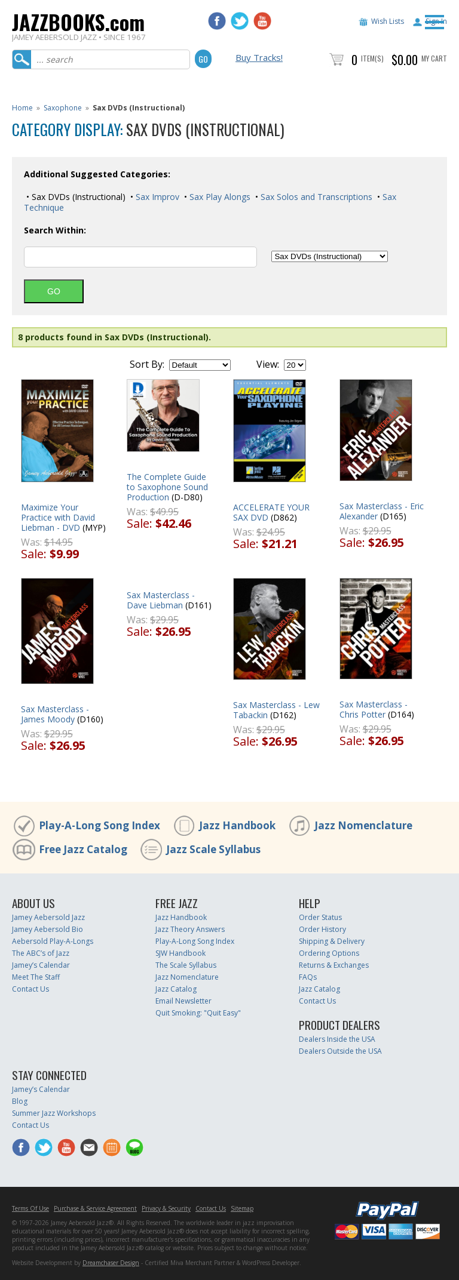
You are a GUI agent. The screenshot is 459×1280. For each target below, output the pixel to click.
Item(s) (372, 58)
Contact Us (30, 989)
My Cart (434, 58)
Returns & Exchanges (334, 965)
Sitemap (242, 1208)
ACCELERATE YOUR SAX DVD (271, 512)
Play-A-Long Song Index (99, 825)
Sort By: (147, 364)
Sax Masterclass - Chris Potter (373, 709)
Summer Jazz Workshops (54, 1113)
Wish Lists (387, 21)
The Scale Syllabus (185, 965)
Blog (19, 1101)
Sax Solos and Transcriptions (315, 196)
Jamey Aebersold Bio (47, 929)
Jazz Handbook (237, 825)
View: (267, 364)
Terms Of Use (30, 1208)
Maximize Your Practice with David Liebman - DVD (58, 517)
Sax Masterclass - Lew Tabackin (276, 710)
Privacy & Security (166, 1208)
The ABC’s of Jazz (40, 953)
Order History (322, 929)
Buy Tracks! (259, 57)
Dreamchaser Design (110, 1263)
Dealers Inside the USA (337, 1039)
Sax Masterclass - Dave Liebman (161, 600)
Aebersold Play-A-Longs (52, 941)
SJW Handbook (180, 953)
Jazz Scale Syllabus (213, 849)
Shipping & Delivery (332, 941)
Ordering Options (329, 953)
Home (22, 108)
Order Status (320, 917)
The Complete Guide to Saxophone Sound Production (167, 487)
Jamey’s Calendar (41, 965)
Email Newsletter (183, 1001)
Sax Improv (156, 196)
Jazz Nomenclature (363, 825)
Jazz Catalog (176, 989)
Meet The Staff (36, 977)
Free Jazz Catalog (83, 849)
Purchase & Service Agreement (95, 1208)
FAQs (308, 977)
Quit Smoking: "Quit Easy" (198, 1013)
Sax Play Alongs (218, 196)
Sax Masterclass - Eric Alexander (381, 511)
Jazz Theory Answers (190, 929)
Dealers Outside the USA (340, 1051)
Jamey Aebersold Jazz (48, 917)
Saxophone (63, 108)
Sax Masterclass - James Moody (55, 714)
